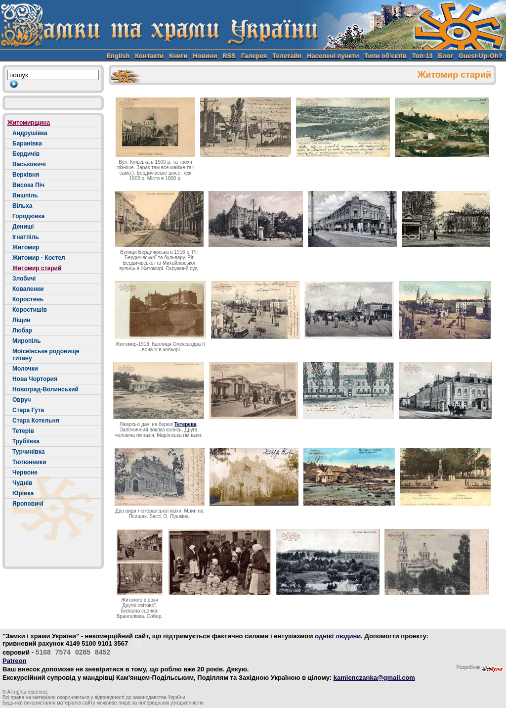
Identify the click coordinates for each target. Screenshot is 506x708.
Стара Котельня (35, 420)
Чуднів (22, 482)
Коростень (27, 299)
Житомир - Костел (38, 257)
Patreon (14, 660)
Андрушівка (29, 133)
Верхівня (25, 174)
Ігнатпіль (25, 237)
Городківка (28, 216)
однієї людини (338, 636)
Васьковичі (29, 164)
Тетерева (185, 424)
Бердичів (26, 153)
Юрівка (23, 493)
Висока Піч (28, 185)
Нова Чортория (34, 379)
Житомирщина (28, 122)
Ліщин (21, 320)
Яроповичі (27, 503)
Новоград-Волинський (45, 389)
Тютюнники (29, 462)
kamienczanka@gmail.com (374, 677)
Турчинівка (28, 451)
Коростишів (29, 309)
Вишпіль (25, 195)
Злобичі (24, 278)
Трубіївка (26, 441)
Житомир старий (36, 268)
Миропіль (26, 340)
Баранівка (27, 143)
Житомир (26, 247)
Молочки (25, 368)
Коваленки (27, 288)
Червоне (25, 472)
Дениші (23, 226)
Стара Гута (28, 410)
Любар (22, 330)
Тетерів (23, 430)
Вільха (22, 205)
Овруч (21, 399)
